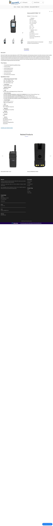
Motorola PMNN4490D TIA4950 (32, 171)
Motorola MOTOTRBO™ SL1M (6, 171)
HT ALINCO (29, 182)
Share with (50, 41)
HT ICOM (28, 185)
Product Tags (29, 192)
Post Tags (28, 191)
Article (28, 189)
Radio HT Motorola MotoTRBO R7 (34, 43)
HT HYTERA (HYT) (30, 184)
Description (26, 49)
